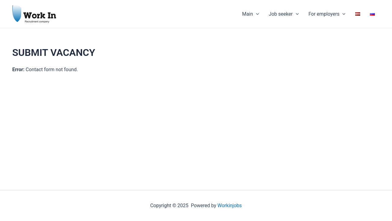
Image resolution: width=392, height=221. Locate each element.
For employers (326, 14)
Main (250, 14)
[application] (256, 14)
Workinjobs (229, 205)
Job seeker (284, 14)
